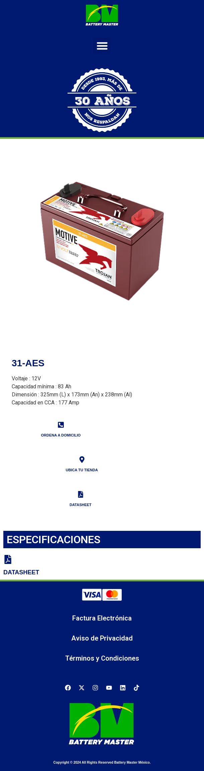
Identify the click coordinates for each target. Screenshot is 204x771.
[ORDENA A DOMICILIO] (61, 424)
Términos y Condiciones (102, 658)
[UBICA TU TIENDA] (82, 459)
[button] (102, 46)
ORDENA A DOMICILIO (61, 435)
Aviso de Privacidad (102, 638)
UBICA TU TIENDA (82, 470)
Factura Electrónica (102, 618)
